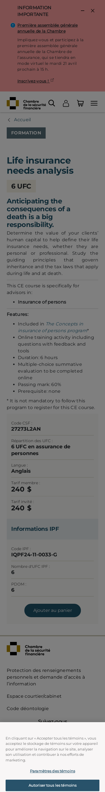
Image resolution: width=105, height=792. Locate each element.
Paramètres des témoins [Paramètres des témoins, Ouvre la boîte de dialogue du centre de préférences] (52, 775)
